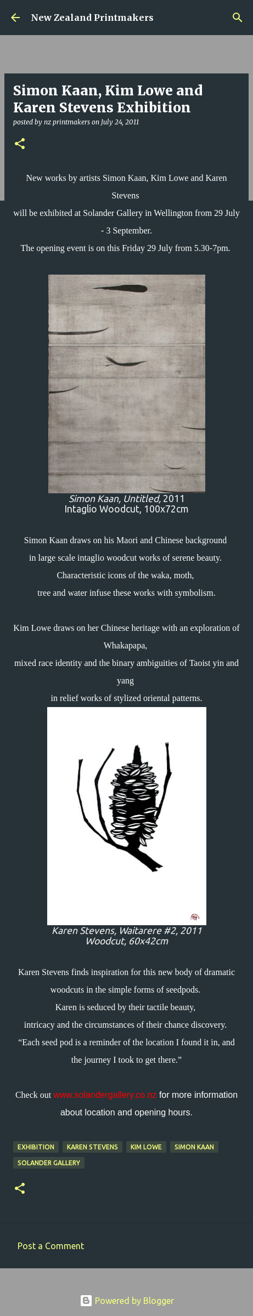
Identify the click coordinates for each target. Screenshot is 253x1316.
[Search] (237, 17)
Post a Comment (51, 1246)
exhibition (36, 1146)
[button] (19, 144)
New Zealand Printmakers (92, 17)
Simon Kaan (194, 1146)
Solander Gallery (49, 1162)
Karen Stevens (92, 1146)
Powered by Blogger (127, 1301)
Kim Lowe (146, 1146)
